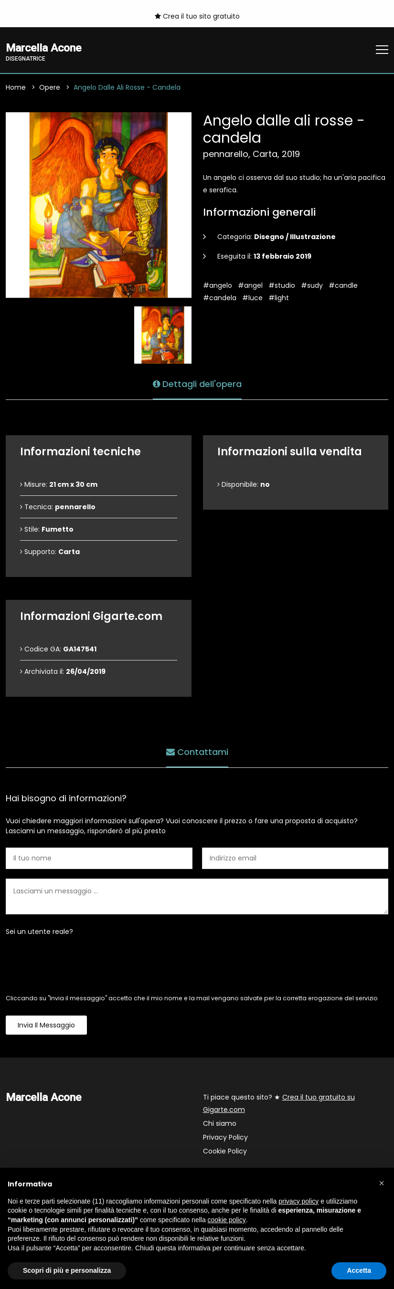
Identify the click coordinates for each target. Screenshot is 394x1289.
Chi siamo (219, 1124)
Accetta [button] (359, 1270)
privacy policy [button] (298, 1201)
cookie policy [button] (227, 1220)
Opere (49, 87)
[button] (381, 1183)
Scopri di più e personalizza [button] (67, 1270)
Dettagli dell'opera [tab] (197, 384)
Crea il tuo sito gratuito (197, 16)
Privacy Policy (225, 1137)
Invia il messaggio (46, 1025)
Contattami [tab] (197, 752)
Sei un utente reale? (39, 932)
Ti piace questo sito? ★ (279, 1104)
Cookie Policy (225, 1151)
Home (16, 87)
